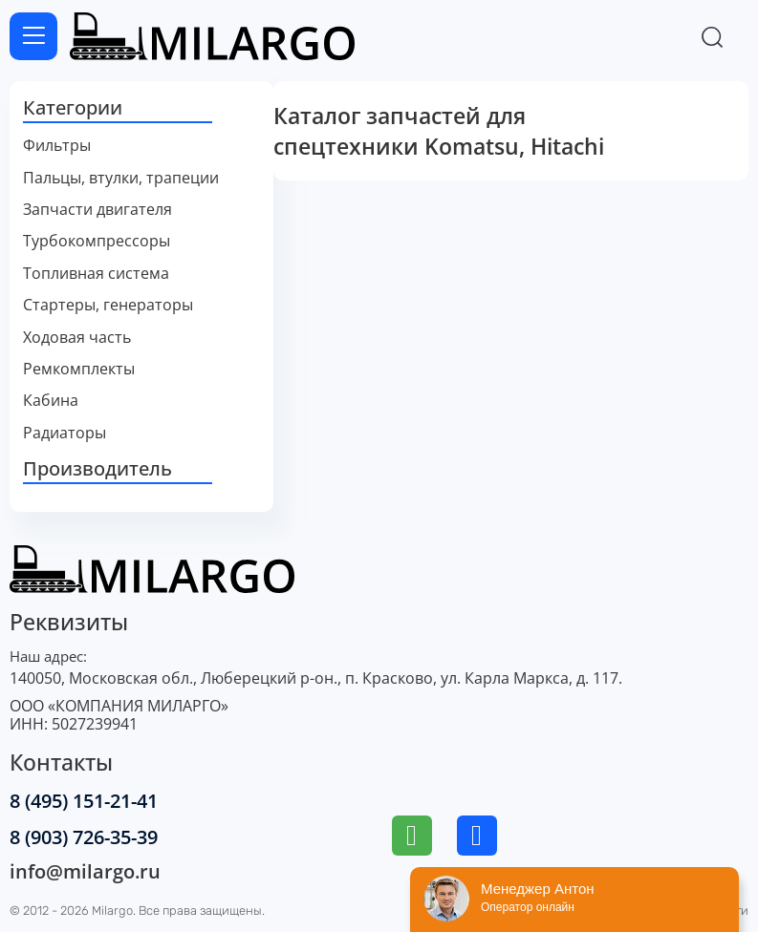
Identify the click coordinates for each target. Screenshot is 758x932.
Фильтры (57, 146)
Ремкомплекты (79, 369)
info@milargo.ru (85, 871)
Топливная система (96, 274)
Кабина (50, 401)
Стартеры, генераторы (108, 305)
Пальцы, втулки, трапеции (121, 178)
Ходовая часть (77, 337)
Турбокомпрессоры (96, 241)
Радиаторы (64, 433)
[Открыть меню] (33, 36)
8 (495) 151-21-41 (84, 801)
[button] (141, 109)
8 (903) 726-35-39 (84, 837)
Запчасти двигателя (97, 210)
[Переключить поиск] (712, 36)
